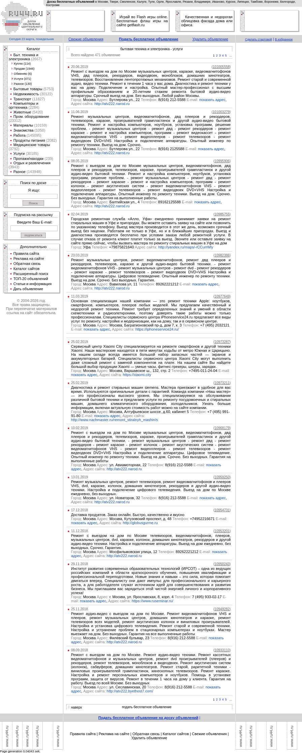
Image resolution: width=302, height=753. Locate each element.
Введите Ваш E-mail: (34, 222)
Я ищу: (34, 190)
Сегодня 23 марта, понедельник (31, 39)
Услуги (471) (22, 78)
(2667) (36, 59)
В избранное (284, 39)
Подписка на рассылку (33, 215)
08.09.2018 (79, 650)
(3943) (14, 167)
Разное (19, 172)
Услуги (19, 153)
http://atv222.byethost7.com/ (130, 691)
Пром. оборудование (31, 116)
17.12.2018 (79, 510)
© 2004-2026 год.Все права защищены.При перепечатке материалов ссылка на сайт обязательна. (31, 307)
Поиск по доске (33, 183)
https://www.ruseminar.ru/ (152, 601)
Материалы (23, 125)
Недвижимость (26, 94)
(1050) (39, 130)
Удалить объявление (210, 39)
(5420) (37, 112)
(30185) (31, 153)
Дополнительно (33, 247)
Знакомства (23, 130)
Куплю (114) (22, 63)
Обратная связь (27, 264)
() (221, 67)
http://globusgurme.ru (140, 523)
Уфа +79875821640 (102, 247)
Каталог (33, 49)
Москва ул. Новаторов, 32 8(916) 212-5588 (135, 498)
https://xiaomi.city (137, 375)
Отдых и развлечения (32, 163)
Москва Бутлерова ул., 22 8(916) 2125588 (134, 149)
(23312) (15, 120)
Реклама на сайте (28, 258)
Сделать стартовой (258, 39)
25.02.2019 (79, 342)
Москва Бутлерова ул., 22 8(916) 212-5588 (135, 100)
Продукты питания (29, 140)
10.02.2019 (79, 428)
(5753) (48, 89)
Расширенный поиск (30, 274)
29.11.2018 (79, 564)
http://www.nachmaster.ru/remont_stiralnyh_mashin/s (114, 420)
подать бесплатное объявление (146, 707)
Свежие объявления (85, 39)
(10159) (40, 125)
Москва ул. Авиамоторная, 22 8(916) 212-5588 (138, 465)
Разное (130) (23, 83)
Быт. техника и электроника (23, 57)
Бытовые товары (27, 89)
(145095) (33, 135)
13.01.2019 (79, 477)
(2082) (51, 140)
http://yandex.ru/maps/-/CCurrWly (185, 247)
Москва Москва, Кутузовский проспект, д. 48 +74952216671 (149, 519)
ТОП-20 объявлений (30, 279)
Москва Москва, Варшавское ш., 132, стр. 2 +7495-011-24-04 (150, 371)
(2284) (33, 107)
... (231, 55)
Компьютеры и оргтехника (23, 105)
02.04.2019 (79, 214)
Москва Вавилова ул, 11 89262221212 (131, 284)
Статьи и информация (32, 284)
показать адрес (212, 100)
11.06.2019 (79, 112)
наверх (76, 707)
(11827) (38, 99)
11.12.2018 (79, 531)
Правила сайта (26, 253)
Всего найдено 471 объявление (95, 55)
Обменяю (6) (23, 73)
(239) (48, 159)
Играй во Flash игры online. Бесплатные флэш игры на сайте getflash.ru (142, 21)
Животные (22, 112)
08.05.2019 (79, 161)
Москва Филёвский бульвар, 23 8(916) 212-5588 (140, 638)
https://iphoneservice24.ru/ (157, 329)
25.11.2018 (79, 609)
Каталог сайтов (26, 269)
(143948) (33, 172)
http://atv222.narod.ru (112, 104)
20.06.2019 (79, 67)
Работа (19, 135)
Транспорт (22, 99)
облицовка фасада (197, 21)
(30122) (46, 94)
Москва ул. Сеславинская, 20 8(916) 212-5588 (138, 687)
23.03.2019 (79, 255)
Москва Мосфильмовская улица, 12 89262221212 (141, 552)
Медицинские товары (31, 145)
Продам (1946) (24, 68)
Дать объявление (28, 289)
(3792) (14, 149)
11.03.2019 (79, 296)
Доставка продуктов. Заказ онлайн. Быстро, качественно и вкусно (127, 515)
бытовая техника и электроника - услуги (151, 49)
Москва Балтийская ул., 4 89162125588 (132, 202)
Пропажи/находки (28, 159)
